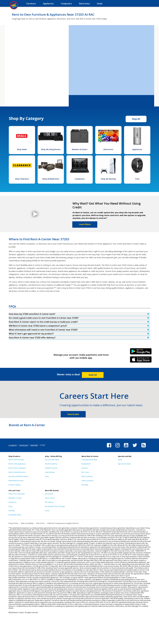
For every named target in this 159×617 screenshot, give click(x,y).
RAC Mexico (49, 502)
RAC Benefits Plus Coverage (55, 506)
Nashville (34, 445)
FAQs (47, 476)
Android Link (140, 352)
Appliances (137, 149)
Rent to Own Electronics (17, 472)
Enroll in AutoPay (51, 464)
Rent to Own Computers (17, 468)
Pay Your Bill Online (52, 460)
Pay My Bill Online (15, 515)
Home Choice (50, 498)
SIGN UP (93, 375)
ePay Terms (40, 523)
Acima (47, 511)
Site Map (12, 511)
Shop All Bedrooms (50, 179)
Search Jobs (73, 414)
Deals (120, 460)
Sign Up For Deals (124, 464)
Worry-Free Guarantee (17, 494)
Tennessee (23, 445)
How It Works (50, 472)
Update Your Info (51, 468)
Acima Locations (87, 481)
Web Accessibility (27, 523)
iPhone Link (141, 360)
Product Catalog (14, 485)
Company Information (89, 460)
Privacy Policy (13, 523)
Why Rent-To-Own (15, 498)
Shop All (136, 119)
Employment (86, 464)
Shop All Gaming (108, 179)
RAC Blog (84, 485)
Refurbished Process (16, 481)
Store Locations (87, 476)
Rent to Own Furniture (16, 460)
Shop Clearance (22, 179)
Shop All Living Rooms (50, 149)
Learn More (85, 224)
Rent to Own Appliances (17, 464)
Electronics (108, 149)
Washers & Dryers (79, 149)
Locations (13, 445)
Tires (137, 179)
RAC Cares (85, 472)
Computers (80, 179)
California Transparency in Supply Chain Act (63, 523)
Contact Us (12, 502)
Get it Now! (49, 494)
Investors (84, 468)
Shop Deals (22, 149)
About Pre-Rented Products (18, 476)
